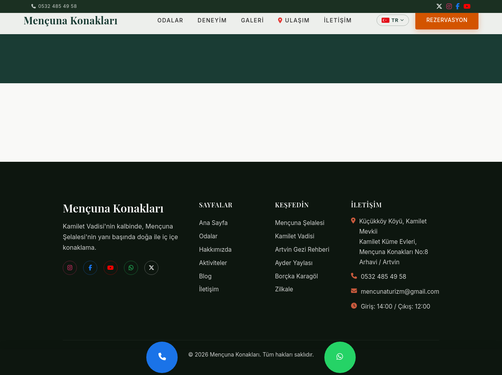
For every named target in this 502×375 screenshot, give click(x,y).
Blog (205, 276)
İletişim (208, 289)
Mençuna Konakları (71, 25)
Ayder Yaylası (294, 263)
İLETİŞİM (330, 25)
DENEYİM (205, 25)
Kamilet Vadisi (294, 236)
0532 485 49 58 (54, 6)
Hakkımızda (215, 249)
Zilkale (284, 289)
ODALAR (163, 25)
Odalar (208, 236)
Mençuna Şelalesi (299, 223)
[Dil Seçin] (392, 25)
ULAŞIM (286, 25)
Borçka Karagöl (296, 276)
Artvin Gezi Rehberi (302, 249)
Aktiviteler (213, 263)
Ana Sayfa (213, 223)
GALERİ (244, 25)
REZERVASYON (446, 25)
